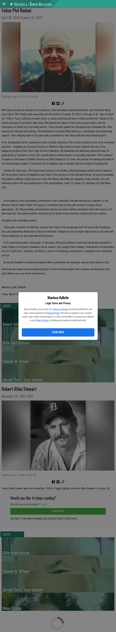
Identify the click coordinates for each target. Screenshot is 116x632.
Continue (58, 332)
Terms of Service (60, 309)
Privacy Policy (53, 313)
